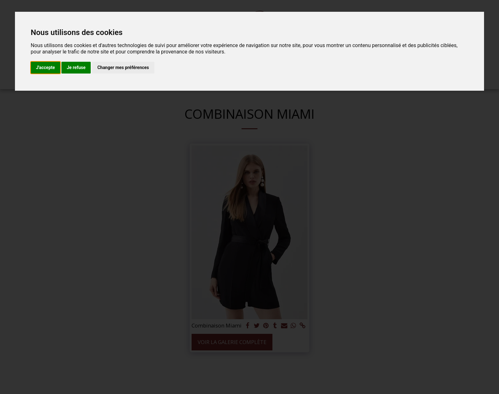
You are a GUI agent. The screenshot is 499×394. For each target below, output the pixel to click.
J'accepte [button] (45, 67)
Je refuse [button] (76, 67)
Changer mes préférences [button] (123, 67)
